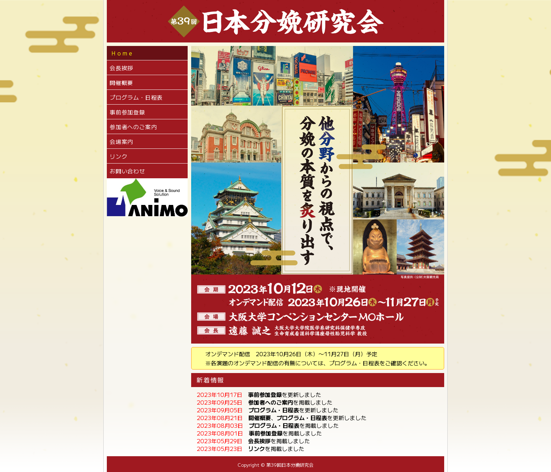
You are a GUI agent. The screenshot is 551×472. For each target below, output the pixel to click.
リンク (118, 156)
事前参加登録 (127, 112)
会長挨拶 (121, 68)
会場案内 (121, 141)
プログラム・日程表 (136, 97)
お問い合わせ (127, 171)
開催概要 (121, 82)
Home (122, 53)
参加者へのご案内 (133, 126)
